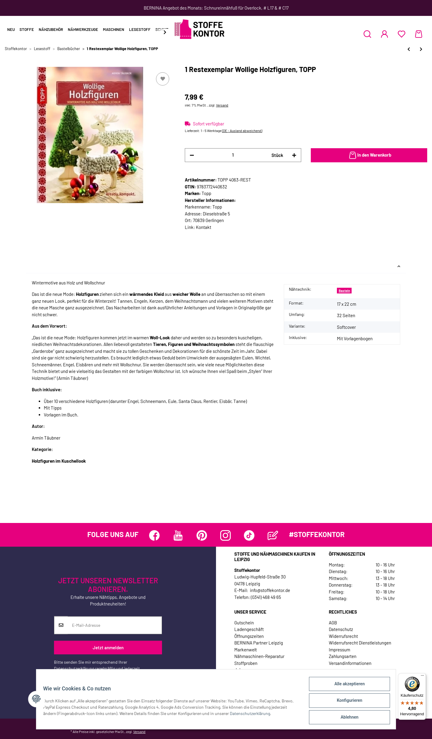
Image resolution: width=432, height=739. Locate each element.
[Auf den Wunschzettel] (162, 79)
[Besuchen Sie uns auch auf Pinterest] (201, 535)
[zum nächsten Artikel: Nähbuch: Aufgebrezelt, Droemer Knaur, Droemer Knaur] (421, 49)
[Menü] (422, 676)
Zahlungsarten (342, 656)
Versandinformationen (350, 663)
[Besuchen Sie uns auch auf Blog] (272, 535)
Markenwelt (245, 649)
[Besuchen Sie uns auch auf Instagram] (225, 535)
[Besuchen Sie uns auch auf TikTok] (249, 535)
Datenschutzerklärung (74, 668)
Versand (222, 105)
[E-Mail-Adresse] (115, 625)
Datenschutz (341, 629)
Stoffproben (245, 663)
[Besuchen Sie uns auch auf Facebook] (154, 535)
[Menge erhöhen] (294, 155)
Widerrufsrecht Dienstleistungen (360, 642)
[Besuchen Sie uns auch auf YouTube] (178, 535)
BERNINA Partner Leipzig (258, 642)
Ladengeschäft (249, 629)
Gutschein (244, 622)
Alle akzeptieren (347, 686)
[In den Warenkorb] (369, 155)
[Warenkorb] (418, 34)
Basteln (344, 291)
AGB (333, 622)
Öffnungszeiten (249, 636)
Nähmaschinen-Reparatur (259, 656)
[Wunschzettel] (401, 34)
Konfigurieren (346, 702)
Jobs (239, 669)
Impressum (339, 649)
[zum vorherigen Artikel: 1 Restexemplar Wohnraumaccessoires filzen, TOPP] (409, 49)
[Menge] (232, 155)
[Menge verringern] (192, 155)
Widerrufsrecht (343, 636)
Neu (11, 29)
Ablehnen (347, 717)
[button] (367, 34)
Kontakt (203, 227)
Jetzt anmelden (108, 647)
